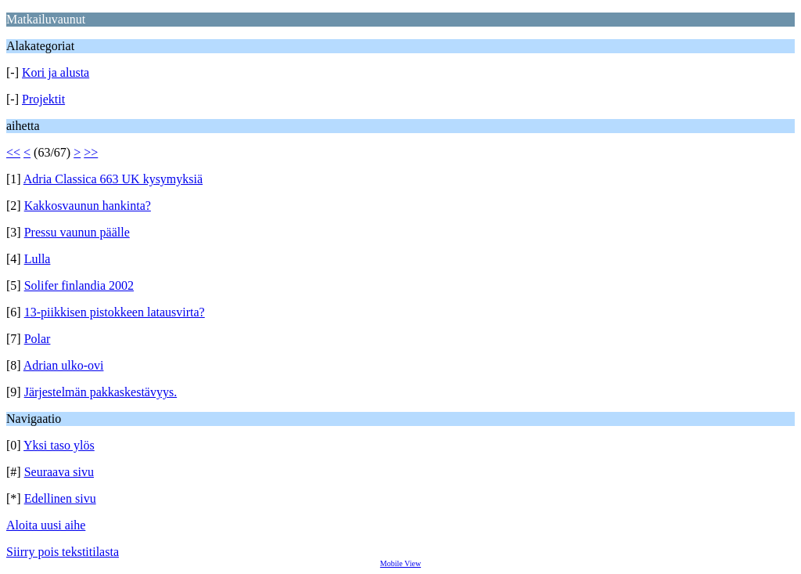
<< (13, 152)
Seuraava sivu (59, 471)
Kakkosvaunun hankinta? (87, 205)
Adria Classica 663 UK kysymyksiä (113, 179)
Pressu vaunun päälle (77, 232)
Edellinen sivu (60, 498)
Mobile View (400, 563)
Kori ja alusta (55, 72)
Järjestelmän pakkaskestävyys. (101, 392)
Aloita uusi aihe (45, 525)
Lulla (37, 258)
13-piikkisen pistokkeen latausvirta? (114, 312)
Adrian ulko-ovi (63, 365)
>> (91, 152)
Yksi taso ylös (59, 445)
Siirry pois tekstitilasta (62, 551)
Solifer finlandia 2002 (79, 285)
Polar (37, 338)
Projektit (43, 99)
